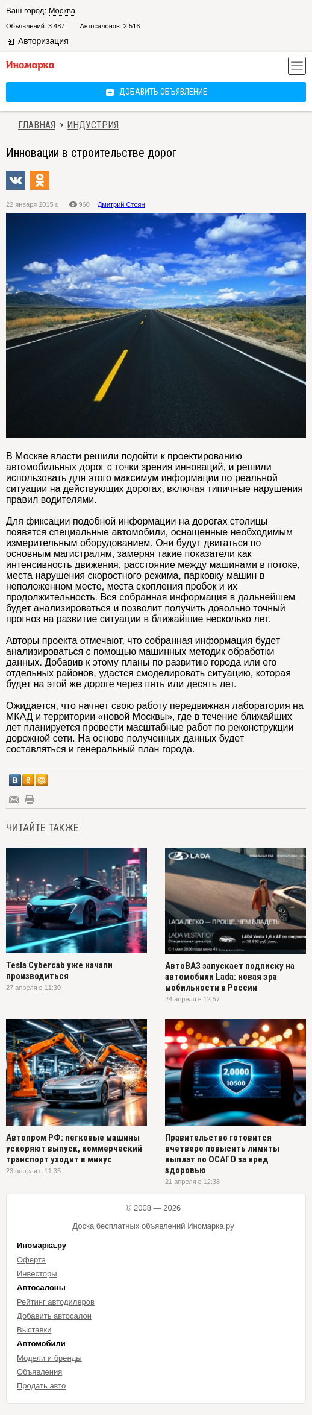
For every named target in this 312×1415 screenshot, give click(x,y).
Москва (62, 10)
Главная (36, 125)
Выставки (34, 1329)
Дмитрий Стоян (121, 204)
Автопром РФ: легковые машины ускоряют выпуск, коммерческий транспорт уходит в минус (74, 1148)
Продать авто (41, 1385)
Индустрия (93, 125)
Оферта (31, 1259)
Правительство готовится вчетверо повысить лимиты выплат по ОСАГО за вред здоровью (222, 1154)
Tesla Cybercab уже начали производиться (59, 971)
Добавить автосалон (54, 1315)
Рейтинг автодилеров (56, 1301)
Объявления (39, 1371)
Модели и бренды (49, 1358)
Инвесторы (37, 1273)
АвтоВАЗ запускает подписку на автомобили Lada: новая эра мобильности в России (230, 976)
